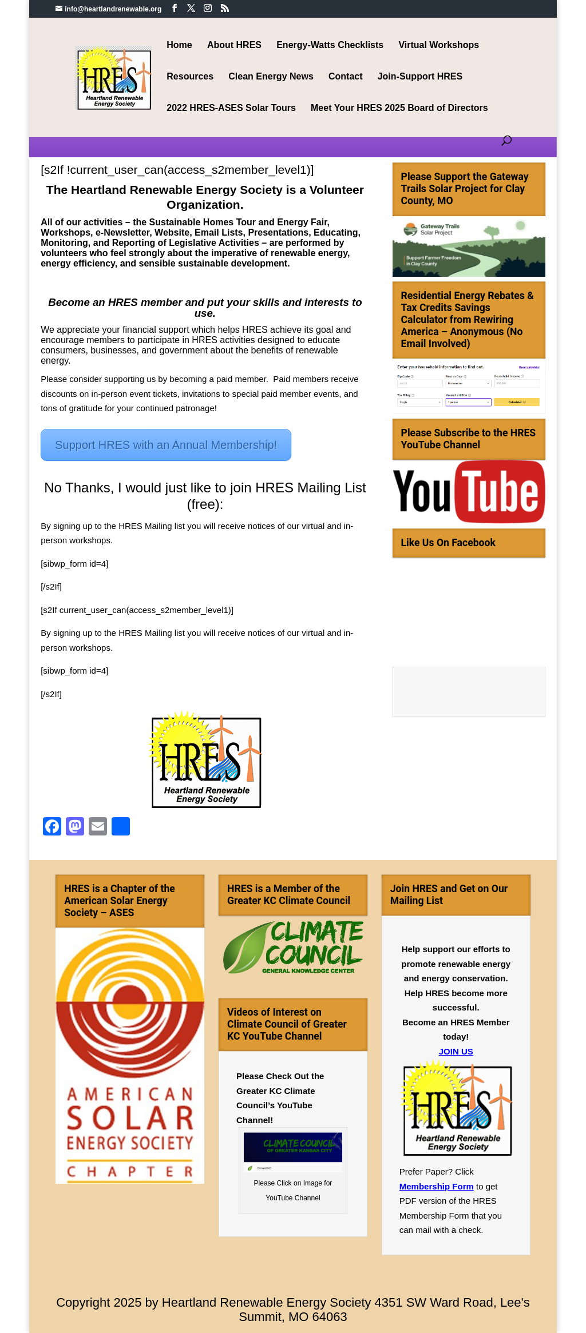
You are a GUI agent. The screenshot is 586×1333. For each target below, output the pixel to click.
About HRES (234, 45)
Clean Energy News (271, 77)
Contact (345, 77)
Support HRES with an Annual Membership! (166, 445)
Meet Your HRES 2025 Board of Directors (399, 108)
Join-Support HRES (420, 77)
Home (179, 45)
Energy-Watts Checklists (329, 45)
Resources (190, 77)
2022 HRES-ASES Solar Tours (231, 108)
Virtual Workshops (438, 45)
